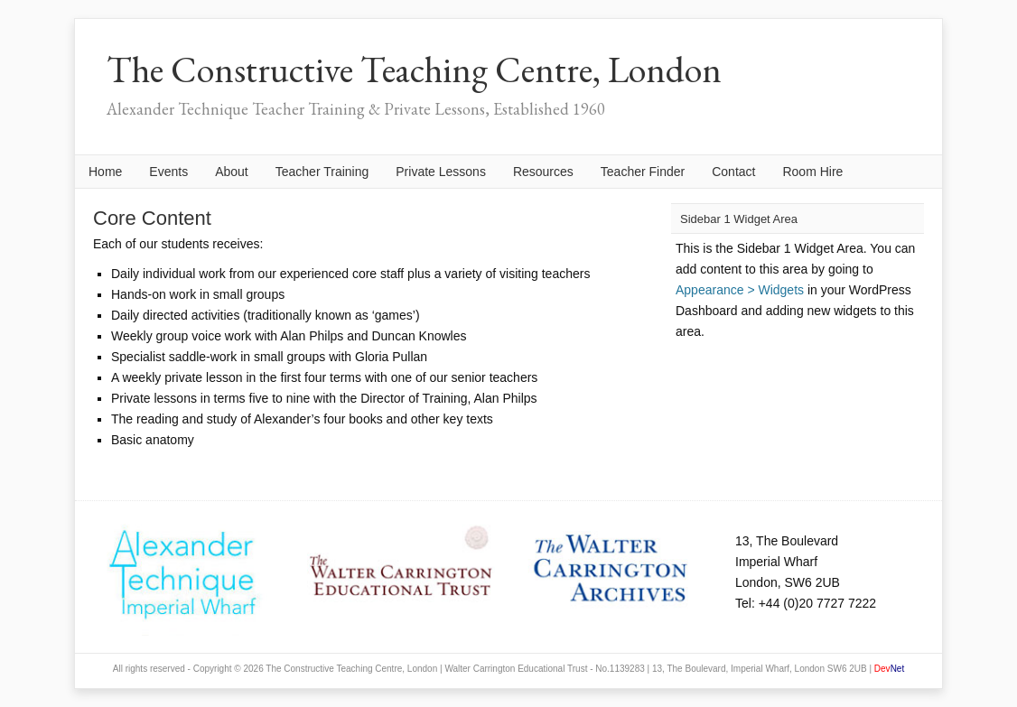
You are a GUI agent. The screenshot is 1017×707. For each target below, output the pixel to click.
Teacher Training (322, 171)
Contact (733, 171)
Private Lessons (441, 171)
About (231, 171)
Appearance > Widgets (740, 290)
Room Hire (812, 171)
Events (168, 171)
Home (105, 171)
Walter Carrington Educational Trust (515, 669)
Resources (543, 171)
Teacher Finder (643, 171)
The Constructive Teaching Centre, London (414, 69)
